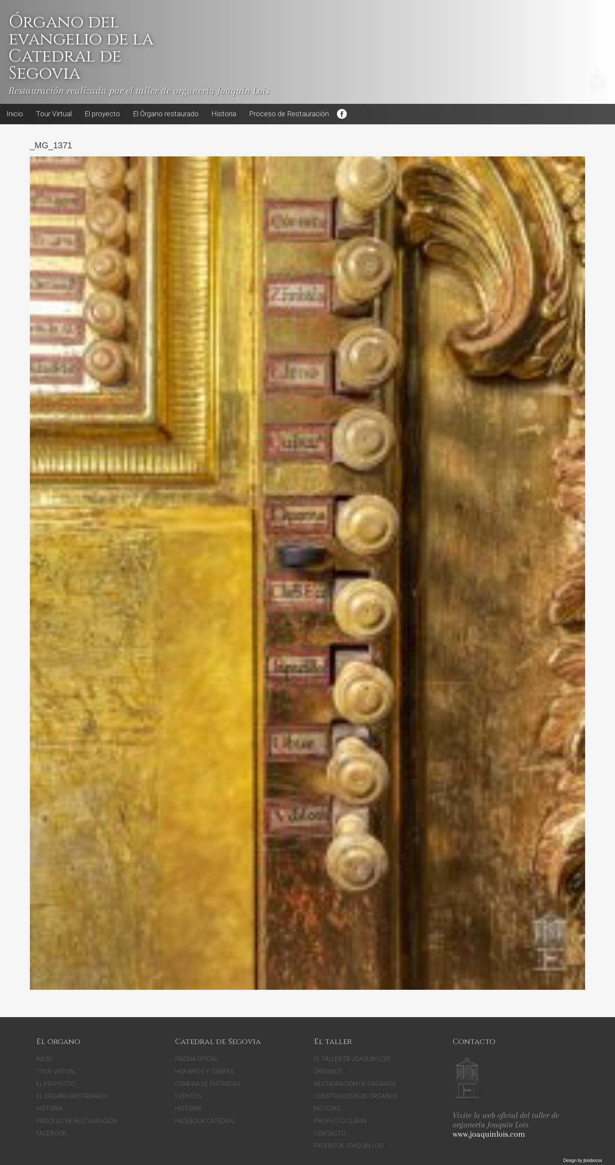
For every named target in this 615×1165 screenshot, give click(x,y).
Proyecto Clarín (340, 1121)
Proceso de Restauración (289, 113)
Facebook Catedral (205, 1121)
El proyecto (102, 113)
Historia (223, 113)
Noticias (327, 1108)
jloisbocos (592, 1160)
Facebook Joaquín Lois (349, 1145)
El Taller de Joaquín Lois (352, 1059)
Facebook (341, 114)
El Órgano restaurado (166, 113)
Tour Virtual (54, 113)
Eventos (188, 1096)
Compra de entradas (207, 1083)
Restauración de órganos (355, 1083)
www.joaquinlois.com (489, 1134)
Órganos (328, 1071)
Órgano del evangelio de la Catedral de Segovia (81, 48)
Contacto (330, 1133)
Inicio (14, 113)
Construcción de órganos (356, 1096)
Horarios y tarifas (204, 1071)
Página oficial (196, 1059)
